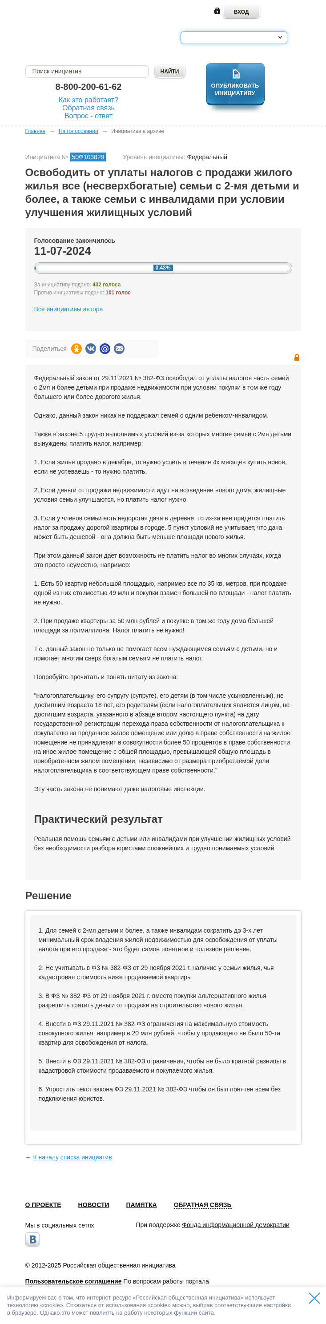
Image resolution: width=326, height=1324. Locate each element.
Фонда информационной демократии (235, 1224)
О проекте (43, 1204)
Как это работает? (88, 100)
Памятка (141, 1204)
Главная (35, 131)
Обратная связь (88, 108)
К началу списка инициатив (72, 1157)
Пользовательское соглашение (73, 1281)
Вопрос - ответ (88, 116)
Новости (93, 1204)
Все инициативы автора (68, 309)
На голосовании (78, 131)
